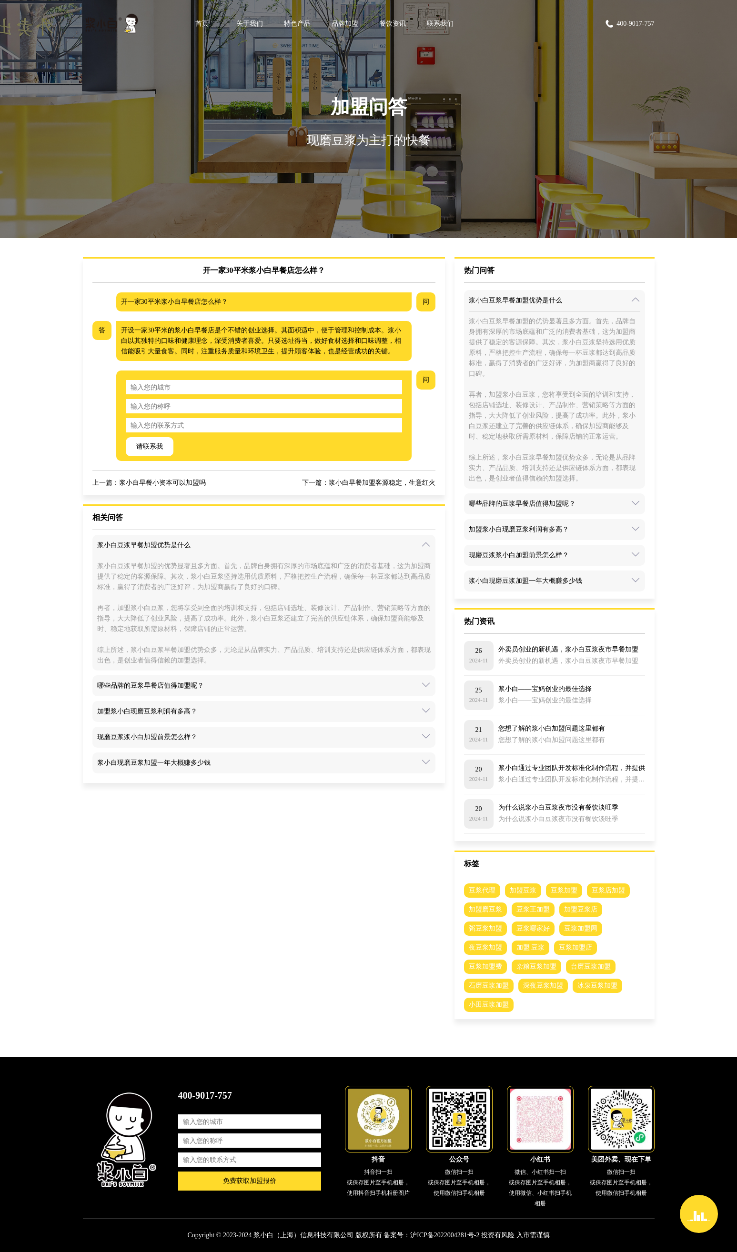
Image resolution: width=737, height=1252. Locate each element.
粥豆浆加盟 (485, 928)
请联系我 (149, 446)
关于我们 (249, 23)
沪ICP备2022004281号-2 (444, 1235)
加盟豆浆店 (580, 909)
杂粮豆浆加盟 (536, 966)
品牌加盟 (345, 23)
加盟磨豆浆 (485, 909)
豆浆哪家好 (533, 928)
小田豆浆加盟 (489, 1004)
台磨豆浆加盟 (591, 966)
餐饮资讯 (392, 23)
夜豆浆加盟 (485, 947)
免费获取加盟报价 (249, 1180)
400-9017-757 (629, 24)
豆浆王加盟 (533, 909)
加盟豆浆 (523, 890)
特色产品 (297, 23)
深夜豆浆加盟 (543, 985)
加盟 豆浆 (530, 947)
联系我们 (440, 23)
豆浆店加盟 (608, 890)
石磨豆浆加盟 (489, 985)
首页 (202, 23)
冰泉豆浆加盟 (597, 985)
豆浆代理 (482, 890)
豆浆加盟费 (485, 966)
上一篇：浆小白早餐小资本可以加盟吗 (149, 482)
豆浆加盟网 (580, 928)
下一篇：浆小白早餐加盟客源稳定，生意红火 (368, 482)
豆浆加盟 (564, 890)
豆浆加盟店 (575, 947)
